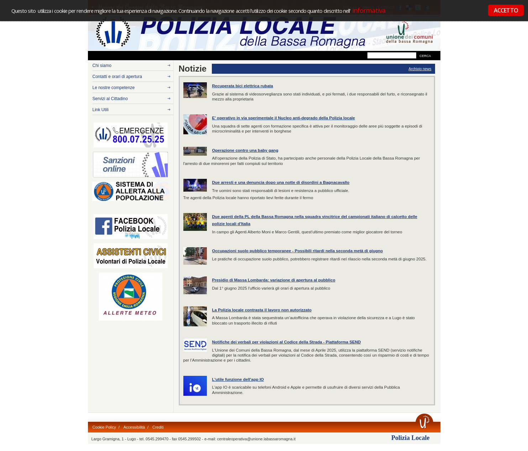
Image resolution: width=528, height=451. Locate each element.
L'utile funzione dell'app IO (238, 379)
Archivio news (420, 69)
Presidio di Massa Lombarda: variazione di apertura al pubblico (273, 280)
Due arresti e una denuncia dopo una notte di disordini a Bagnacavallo (281, 182)
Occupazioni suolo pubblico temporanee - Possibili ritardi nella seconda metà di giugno (297, 251)
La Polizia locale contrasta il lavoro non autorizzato (262, 310)
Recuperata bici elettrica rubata (242, 86)
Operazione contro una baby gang (245, 150)
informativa (368, 10)
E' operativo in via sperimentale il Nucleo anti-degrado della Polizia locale (283, 118)
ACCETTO (506, 10)
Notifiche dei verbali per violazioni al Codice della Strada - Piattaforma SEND (286, 342)
